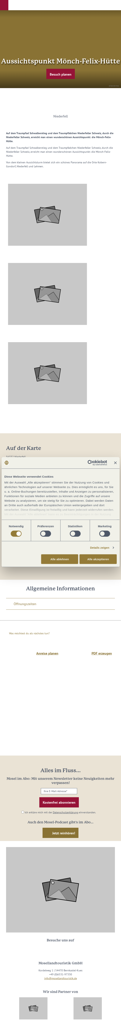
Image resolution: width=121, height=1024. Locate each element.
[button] (4, 5)
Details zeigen (99, 547)
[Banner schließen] (115, 462)
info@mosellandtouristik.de (60, 978)
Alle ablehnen (59, 559)
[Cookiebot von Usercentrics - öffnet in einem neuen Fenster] (90, 462)
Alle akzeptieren (98, 559)
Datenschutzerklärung (65, 812)
